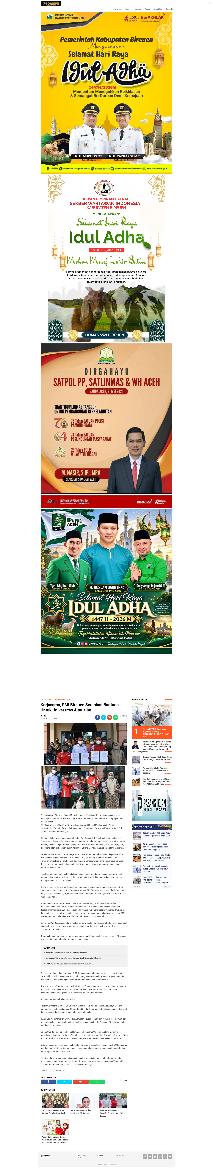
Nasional (137, 9)
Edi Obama (57, 699)
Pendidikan (157, 9)
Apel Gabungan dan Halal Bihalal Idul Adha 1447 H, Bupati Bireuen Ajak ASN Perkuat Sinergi (157, 781)
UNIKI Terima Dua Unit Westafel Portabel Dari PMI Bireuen (68, 964)
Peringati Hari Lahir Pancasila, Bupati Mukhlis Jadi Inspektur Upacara (156, 770)
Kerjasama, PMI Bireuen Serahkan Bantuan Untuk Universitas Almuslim (80, 707)
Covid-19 (169, 9)
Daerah (127, 9)
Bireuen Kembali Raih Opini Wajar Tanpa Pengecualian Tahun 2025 (157, 758)
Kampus (120, 1155)
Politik (147, 9)
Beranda (117, 9)
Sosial (80, 1158)
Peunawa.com (46, 699)
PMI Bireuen (66, 699)
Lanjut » (167, 887)
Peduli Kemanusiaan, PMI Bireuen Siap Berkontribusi (66, 952)
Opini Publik (82, 1155)
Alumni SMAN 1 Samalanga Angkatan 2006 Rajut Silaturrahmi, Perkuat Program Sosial (155, 880)
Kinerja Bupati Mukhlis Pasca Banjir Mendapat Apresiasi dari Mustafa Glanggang (155, 847)
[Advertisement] (106, 676)
